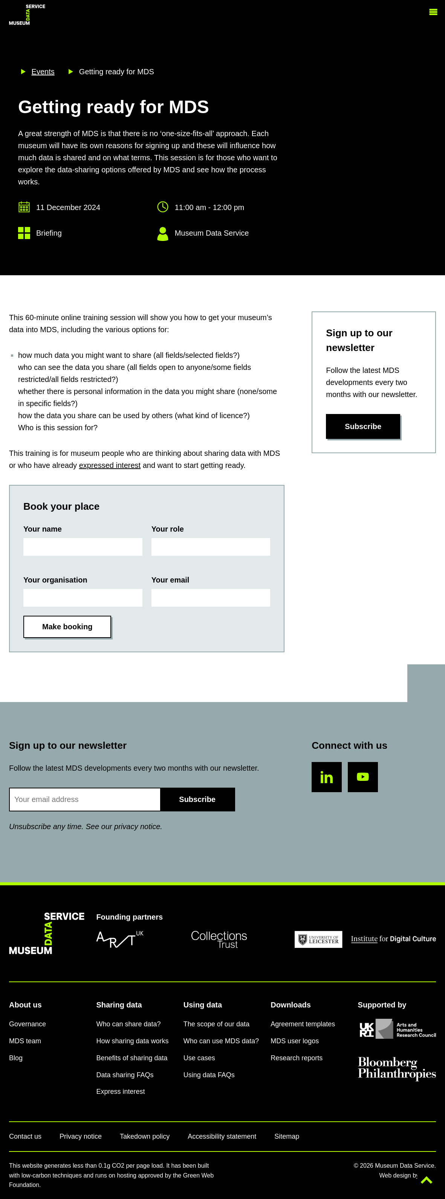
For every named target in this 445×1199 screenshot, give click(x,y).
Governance (27, 1024)
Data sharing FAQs (124, 1075)
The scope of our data (216, 1024)
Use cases (199, 1058)
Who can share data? (128, 1024)
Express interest (120, 1091)
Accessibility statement (222, 1136)
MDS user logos (295, 1041)
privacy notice (137, 826)
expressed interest (110, 465)
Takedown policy (145, 1136)
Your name (42, 529)
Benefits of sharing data (131, 1058)
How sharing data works (132, 1041)
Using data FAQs (209, 1075)
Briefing (49, 233)
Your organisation (55, 580)
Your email (170, 580)
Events (43, 71)
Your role (167, 529)
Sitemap (286, 1136)
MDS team (25, 1041)
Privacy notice (81, 1136)
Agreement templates (303, 1024)
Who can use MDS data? (221, 1041)
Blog (16, 1058)
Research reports (297, 1058)
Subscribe (363, 426)
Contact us (25, 1136)
